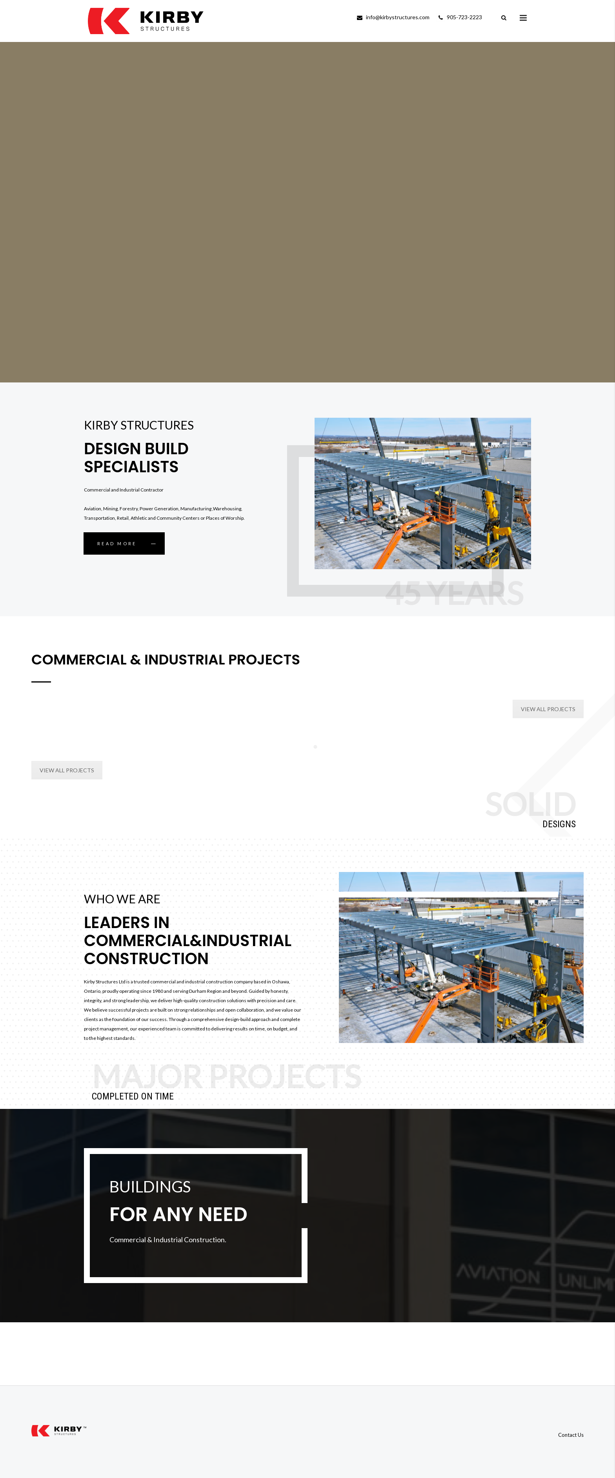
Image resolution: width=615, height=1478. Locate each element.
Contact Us (571, 1435)
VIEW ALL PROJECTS (548, 709)
